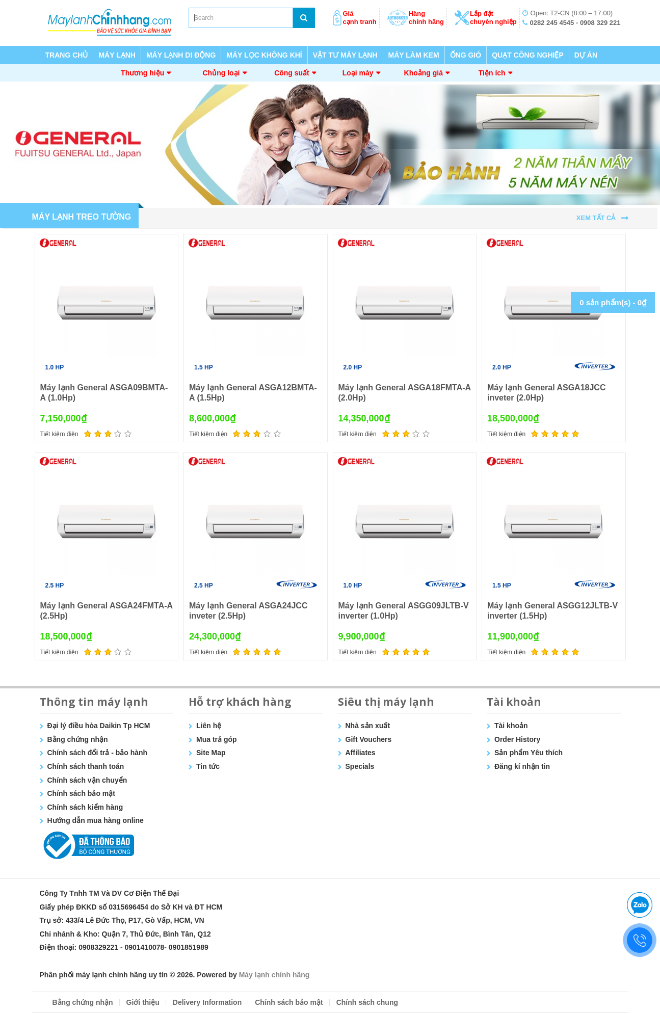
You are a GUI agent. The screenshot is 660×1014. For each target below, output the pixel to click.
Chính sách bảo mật (81, 793)
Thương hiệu (142, 73)
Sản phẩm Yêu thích (528, 753)
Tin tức (208, 766)
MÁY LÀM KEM (413, 55)
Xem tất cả (596, 218)
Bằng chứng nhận (77, 739)
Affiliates (361, 753)
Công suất (291, 73)
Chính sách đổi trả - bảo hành (97, 753)
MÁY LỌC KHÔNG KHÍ (264, 55)
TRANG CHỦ (66, 55)
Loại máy (358, 73)
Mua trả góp (216, 739)
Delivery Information (207, 1002)
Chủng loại (221, 73)
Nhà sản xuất (368, 726)
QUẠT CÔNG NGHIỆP (528, 55)
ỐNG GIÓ (466, 55)
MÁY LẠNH (117, 55)
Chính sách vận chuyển (87, 780)
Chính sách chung (367, 1002)
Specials (360, 766)
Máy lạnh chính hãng (274, 975)
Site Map (211, 753)
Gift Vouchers (369, 739)
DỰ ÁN (585, 55)
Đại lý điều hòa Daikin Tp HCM (98, 726)
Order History (517, 739)
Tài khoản (511, 726)
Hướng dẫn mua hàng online (95, 820)
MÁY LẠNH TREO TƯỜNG (81, 216)
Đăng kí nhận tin (522, 766)
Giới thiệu (143, 1002)
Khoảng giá (423, 73)
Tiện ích (492, 73)
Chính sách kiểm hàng (85, 807)
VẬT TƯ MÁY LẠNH (345, 55)
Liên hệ (208, 726)
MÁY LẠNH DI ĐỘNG (181, 55)
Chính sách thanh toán (85, 766)
